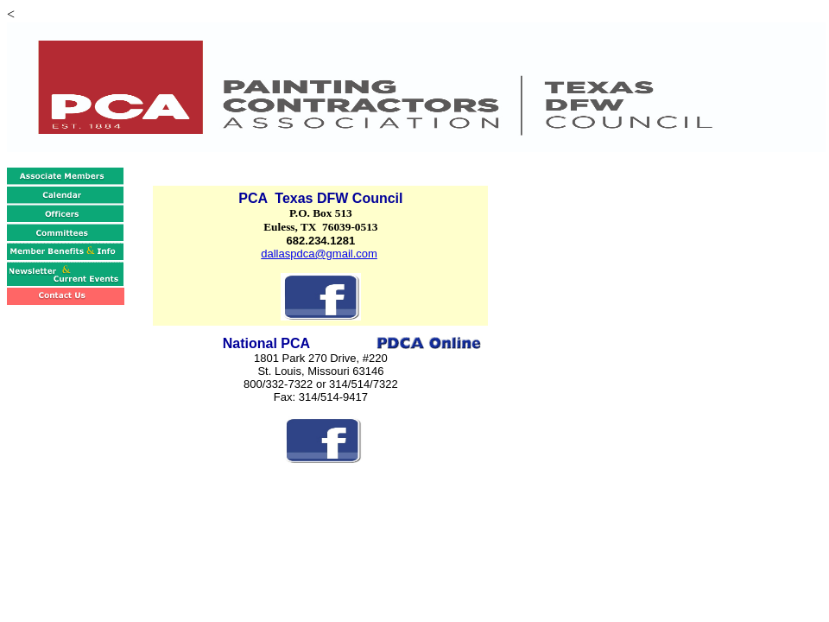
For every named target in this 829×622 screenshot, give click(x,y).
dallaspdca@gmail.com (319, 253)
